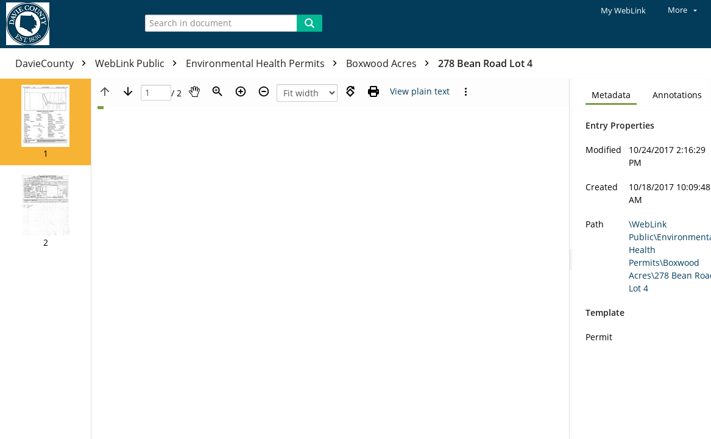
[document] (642, 259)
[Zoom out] (263, 91)
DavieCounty (53, 63)
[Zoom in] (240, 91)
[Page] (156, 93)
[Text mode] (419, 91)
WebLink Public (139, 63)
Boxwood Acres (390, 63)
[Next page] (128, 91)
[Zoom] (217, 91)
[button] (45, 122)
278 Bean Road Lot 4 (485, 63)
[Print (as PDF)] (373, 91)
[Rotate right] (350, 91)
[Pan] (194, 91)
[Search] (309, 23)
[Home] (64, 24)
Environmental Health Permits (264, 63)
